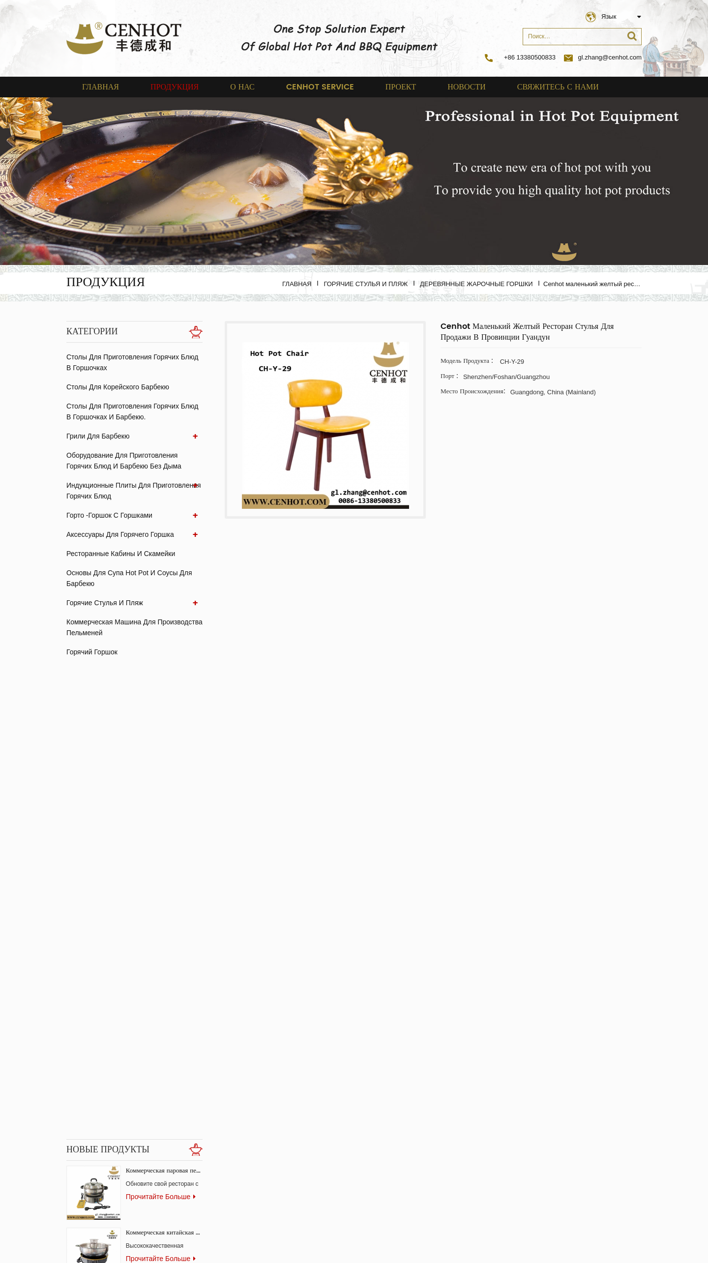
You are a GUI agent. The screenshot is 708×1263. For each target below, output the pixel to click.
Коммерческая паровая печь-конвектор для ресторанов (164, 706)
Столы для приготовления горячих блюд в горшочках (132, 362)
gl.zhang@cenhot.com (602, 57)
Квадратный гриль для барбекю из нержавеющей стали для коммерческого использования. (164, 829)
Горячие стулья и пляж (366, 284)
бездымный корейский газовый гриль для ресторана (164, 1139)
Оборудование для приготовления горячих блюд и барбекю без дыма (123, 460)
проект (400, 87)
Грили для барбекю (97, 436)
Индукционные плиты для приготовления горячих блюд (133, 490)
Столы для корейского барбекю (117, 387)
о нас (242, 87)
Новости (466, 87)
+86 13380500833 (530, 57)
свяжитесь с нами (558, 87)
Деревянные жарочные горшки (476, 284)
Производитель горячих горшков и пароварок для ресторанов (164, 953)
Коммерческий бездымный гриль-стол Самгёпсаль (164, 891)
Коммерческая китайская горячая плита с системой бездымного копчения (164, 768)
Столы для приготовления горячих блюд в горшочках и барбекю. (132, 411)
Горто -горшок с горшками (109, 515)
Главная (100, 87)
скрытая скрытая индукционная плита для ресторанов (164, 1077)
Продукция (174, 87)
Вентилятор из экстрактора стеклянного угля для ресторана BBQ (164, 1015)
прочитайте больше (161, 731)
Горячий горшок (92, 652)
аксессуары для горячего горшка (120, 534)
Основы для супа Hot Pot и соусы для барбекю (129, 578)
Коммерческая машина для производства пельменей (134, 627)
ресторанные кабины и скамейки (120, 554)
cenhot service (320, 87)
